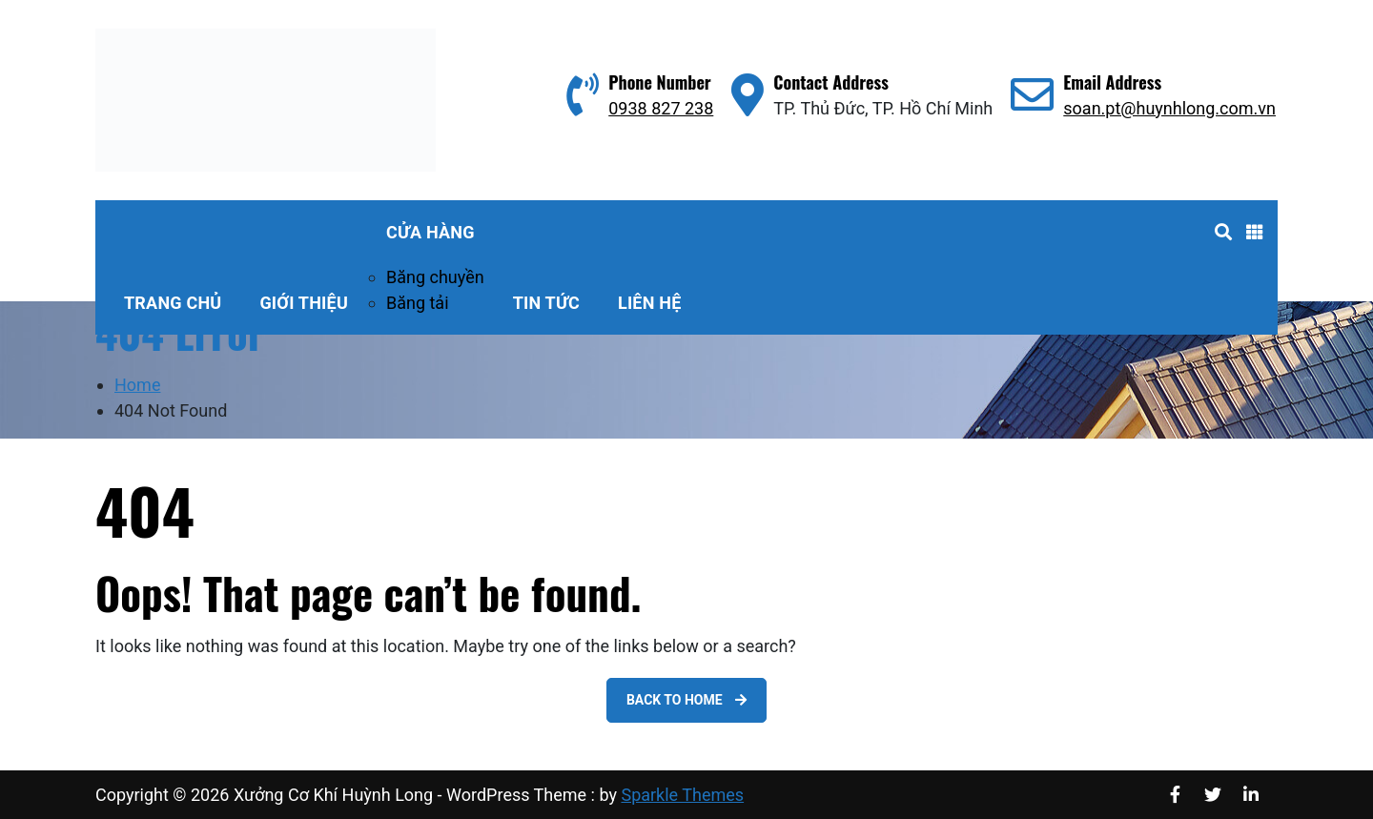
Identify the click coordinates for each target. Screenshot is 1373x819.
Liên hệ (650, 303)
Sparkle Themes (682, 795)
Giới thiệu (303, 303)
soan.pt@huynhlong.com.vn (1169, 108)
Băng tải (417, 303)
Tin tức (546, 303)
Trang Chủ (172, 303)
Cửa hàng (430, 232)
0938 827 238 (660, 108)
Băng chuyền (435, 277)
